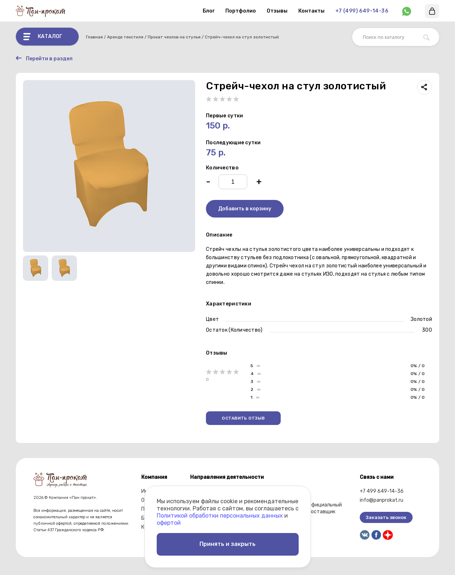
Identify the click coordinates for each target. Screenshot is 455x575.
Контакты (311, 11)
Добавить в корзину (244, 209)
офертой (169, 522)
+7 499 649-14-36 (382, 491)
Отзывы (277, 11)
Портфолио (240, 11)
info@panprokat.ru (381, 500)
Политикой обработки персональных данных (220, 515)
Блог (209, 11)
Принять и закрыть (227, 544)
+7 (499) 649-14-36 (361, 11)
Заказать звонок (386, 517)
